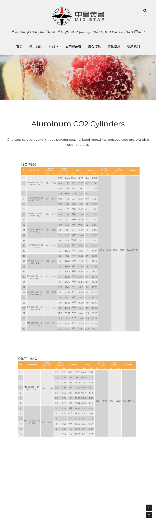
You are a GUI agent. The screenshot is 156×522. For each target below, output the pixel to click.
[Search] (145, 10)
